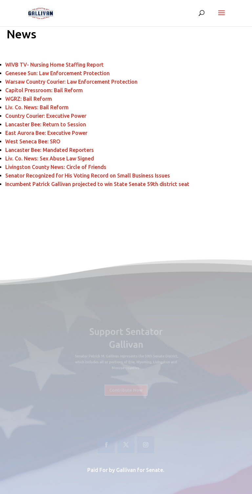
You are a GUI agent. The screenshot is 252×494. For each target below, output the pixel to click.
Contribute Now (126, 388)
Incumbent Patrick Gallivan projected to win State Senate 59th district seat (98, 184)
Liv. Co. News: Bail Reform (37, 107)
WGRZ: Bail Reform (28, 99)
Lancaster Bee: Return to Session (46, 124)
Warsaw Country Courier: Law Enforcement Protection (71, 82)
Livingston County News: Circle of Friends (55, 167)
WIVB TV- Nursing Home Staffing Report (54, 65)
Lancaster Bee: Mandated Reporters (50, 150)
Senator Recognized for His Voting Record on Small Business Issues (87, 175)
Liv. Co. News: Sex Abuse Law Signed (49, 158)
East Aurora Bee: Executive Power (46, 133)
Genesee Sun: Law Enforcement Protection (57, 73)
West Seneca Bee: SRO (33, 141)
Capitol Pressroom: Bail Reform (44, 90)
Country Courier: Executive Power (45, 116)
